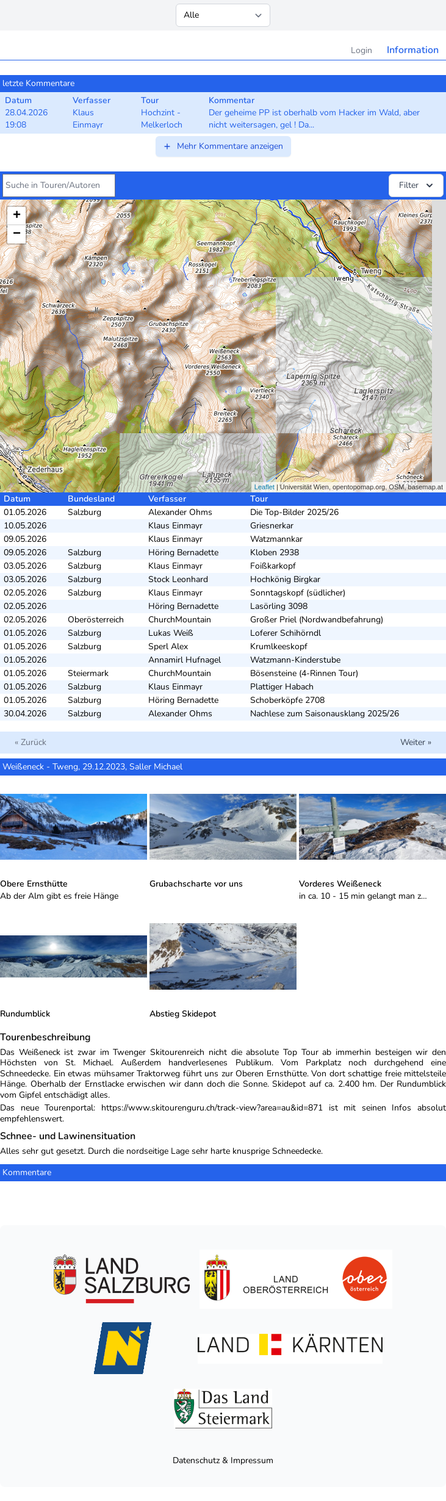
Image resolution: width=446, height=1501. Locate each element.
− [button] (17, 234)
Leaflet (264, 487)
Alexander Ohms (180, 512)
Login (361, 50)
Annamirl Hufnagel (184, 660)
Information (413, 50)
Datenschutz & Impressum (223, 1460)
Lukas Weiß (170, 633)
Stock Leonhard (178, 579)
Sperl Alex (168, 646)
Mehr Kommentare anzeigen (222, 146)
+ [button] (17, 216)
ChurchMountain (179, 619)
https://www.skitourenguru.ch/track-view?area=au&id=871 (212, 1108)
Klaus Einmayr (175, 525)
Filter (417, 185)
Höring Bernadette (183, 552)
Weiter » (415, 742)
